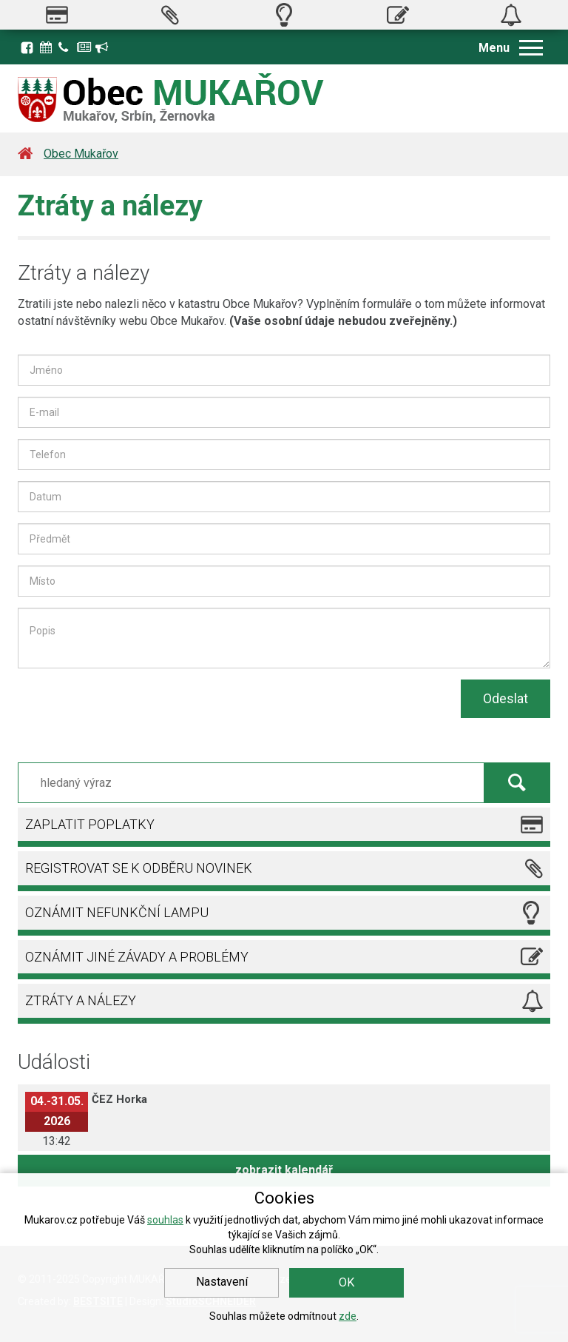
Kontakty (65, 47)
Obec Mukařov (81, 154)
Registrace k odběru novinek (102, 47)
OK (346, 1282)
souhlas (165, 1220)
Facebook (27, 47)
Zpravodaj (84, 47)
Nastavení (222, 1282)
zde (347, 1316)
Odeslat (505, 698)
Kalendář (47, 47)
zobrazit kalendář (284, 1170)
